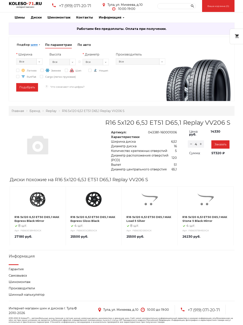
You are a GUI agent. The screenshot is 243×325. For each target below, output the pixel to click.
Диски (36, 17)
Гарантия (16, 269)
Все (21, 61)
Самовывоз (18, 275)
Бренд (35, 111)
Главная (18, 111)
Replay (51, 111)
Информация (111, 17)
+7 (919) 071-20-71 (75, 6)
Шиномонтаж (58, 17)
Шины (20, 17)
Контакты (84, 17)
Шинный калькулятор (27, 294)
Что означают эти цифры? (67, 86)
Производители (22, 288)
